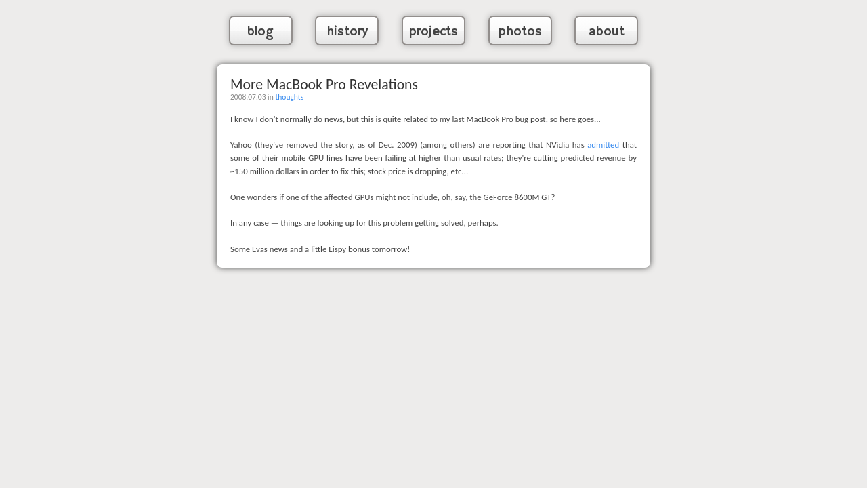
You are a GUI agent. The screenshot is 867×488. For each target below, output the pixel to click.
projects (433, 32)
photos (520, 32)
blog (260, 32)
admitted (603, 145)
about (607, 32)
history (347, 32)
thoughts (289, 97)
